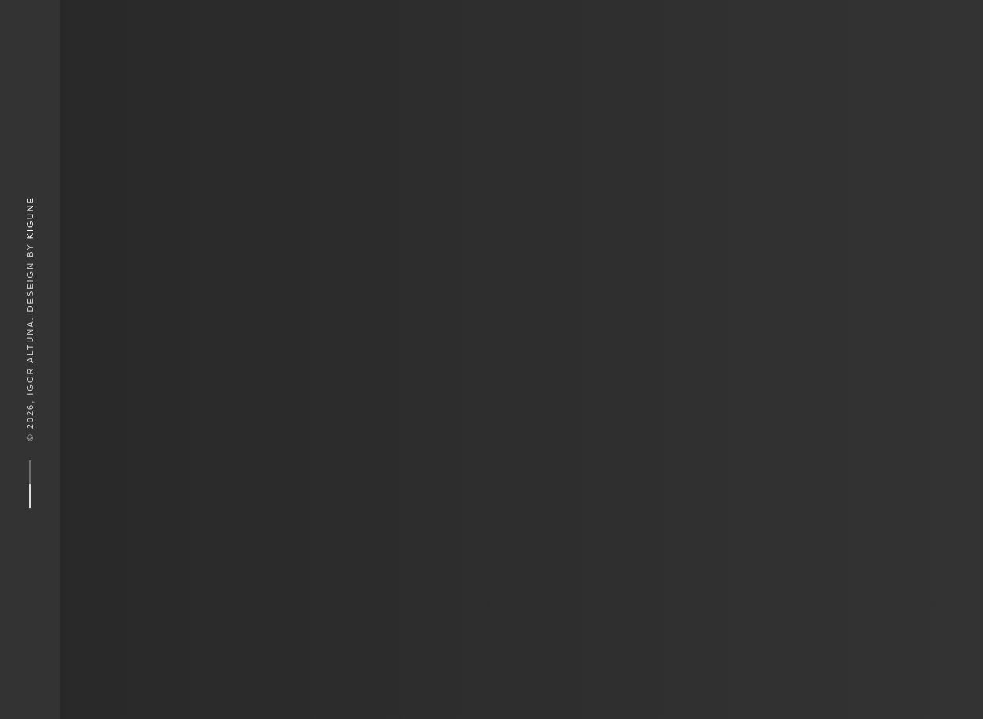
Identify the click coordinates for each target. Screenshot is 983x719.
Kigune (30, 217)
